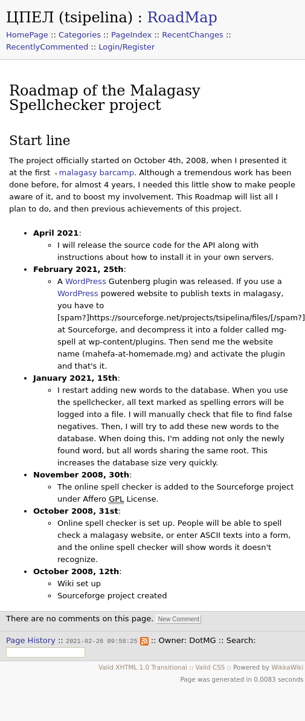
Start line (39, 140)
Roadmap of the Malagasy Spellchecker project (105, 98)
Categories (80, 34)
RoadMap (182, 17)
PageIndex (131, 34)
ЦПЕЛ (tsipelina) (69, 17)
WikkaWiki (287, 666)
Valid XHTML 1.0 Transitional (142, 666)
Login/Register (126, 46)
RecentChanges (192, 34)
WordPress (85, 281)
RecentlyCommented (47, 46)
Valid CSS (210, 666)
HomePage (27, 34)
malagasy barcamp (96, 172)
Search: (241, 640)
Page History (31, 640)
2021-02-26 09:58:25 (101, 640)
